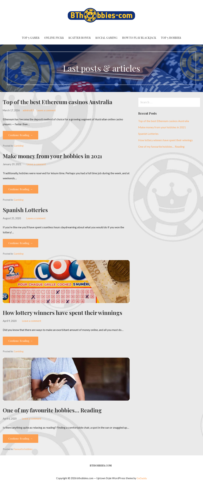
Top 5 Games (30, 37)
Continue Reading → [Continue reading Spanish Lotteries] (20, 243)
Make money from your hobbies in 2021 (52, 156)
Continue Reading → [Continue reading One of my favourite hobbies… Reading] (20, 438)
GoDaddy (142, 478)
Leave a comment (46, 110)
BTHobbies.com (101, 465)
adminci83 (28, 110)
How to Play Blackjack (139, 37)
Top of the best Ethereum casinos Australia (57, 102)
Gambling (18, 145)
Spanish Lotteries (25, 210)
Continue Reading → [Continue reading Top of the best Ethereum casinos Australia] (20, 135)
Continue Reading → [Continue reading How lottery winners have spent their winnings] (20, 341)
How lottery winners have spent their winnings (62, 312)
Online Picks (54, 37)
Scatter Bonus (79, 37)
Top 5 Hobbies (171, 37)
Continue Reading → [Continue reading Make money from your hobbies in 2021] (20, 189)
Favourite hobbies (23, 449)
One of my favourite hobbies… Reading (52, 410)
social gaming (106, 37)
